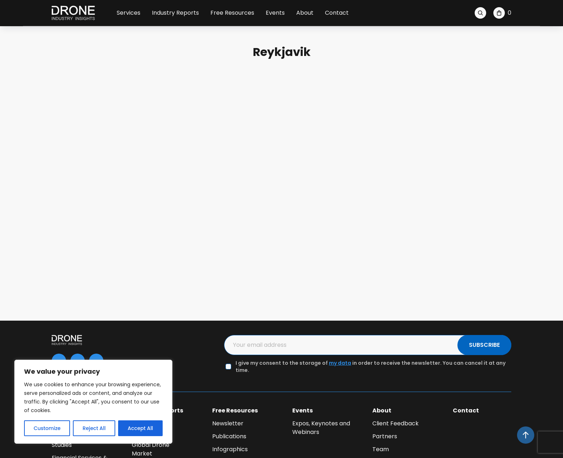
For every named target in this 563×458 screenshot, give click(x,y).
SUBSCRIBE (484, 345)
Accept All (140, 428)
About (304, 13)
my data (340, 363)
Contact (337, 13)
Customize (47, 428)
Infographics (230, 449)
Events (275, 13)
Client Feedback (395, 423)
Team (380, 449)
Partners (384, 436)
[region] (93, 402)
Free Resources (232, 13)
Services (128, 13)
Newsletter (227, 423)
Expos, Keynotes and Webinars (321, 427)
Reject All (94, 428)
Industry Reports (175, 13)
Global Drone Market (150, 449)
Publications (229, 436)
